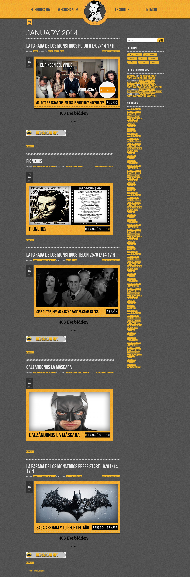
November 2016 (134, 114)
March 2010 (132, 311)
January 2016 (133, 139)
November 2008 (134, 350)
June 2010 (131, 303)
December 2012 (134, 230)
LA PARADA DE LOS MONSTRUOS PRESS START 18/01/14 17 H (72, 468)
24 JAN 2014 (29, 271)
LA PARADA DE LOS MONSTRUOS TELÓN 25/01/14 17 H (70, 255)
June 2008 (131, 360)
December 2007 (134, 367)
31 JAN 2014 (29, 62)
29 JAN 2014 (29, 177)
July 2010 (131, 301)
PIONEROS (34, 161)
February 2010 (134, 313)
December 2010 (134, 289)
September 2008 (134, 355)
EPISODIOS (122, 10)
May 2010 (131, 306)
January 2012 (133, 257)
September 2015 (134, 148)
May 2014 (131, 188)
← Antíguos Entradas (35, 571)
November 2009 (134, 321)
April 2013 (131, 220)
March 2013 (132, 222)
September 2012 (134, 237)
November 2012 (134, 232)
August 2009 (132, 328)
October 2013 (133, 205)
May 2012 (131, 247)
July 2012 (131, 242)
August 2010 (132, 298)
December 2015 (134, 141)
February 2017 (134, 109)
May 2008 (131, 362)
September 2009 (134, 325)
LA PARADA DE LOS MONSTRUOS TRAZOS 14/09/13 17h (141, 95)
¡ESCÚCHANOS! (68, 10)
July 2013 (131, 212)
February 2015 (134, 166)
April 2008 (131, 365)
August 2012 (132, 239)
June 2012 (131, 244)
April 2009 (131, 338)
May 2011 (131, 276)
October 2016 (133, 117)
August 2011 (132, 269)
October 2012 (133, 234)
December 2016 (134, 112)
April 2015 (131, 161)
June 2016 (131, 126)
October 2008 (133, 352)
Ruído (56, 51)
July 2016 (131, 124)
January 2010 (133, 316)
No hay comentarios (111, 51)
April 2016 (131, 131)
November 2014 (134, 173)
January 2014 (133, 198)
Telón (80, 166)
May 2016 (131, 129)
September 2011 (134, 266)
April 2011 (131, 279)
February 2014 (134, 195)
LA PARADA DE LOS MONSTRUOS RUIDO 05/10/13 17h (141, 77)
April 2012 (131, 249)
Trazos (143, 62)
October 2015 (133, 146)
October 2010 (133, 293)
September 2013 (134, 207)
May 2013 (131, 217)
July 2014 (131, 183)
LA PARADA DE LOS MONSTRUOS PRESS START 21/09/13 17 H (144, 86)
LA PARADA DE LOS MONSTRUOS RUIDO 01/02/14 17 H (70, 46)
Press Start (83, 372)
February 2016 (134, 136)
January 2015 (133, 168)
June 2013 (131, 215)
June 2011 (131, 274)
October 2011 (133, 264)
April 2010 (131, 308)
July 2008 (131, 357)
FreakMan (131, 76)
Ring (142, 58)
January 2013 (133, 227)
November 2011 (134, 262)
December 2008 (134, 348)
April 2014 (131, 190)
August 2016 (132, 121)
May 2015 (131, 158)
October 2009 (133, 323)
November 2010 (134, 291)
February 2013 (134, 225)
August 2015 (132, 151)
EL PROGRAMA (40, 10)
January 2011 (133, 286)
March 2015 (132, 163)
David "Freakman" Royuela (44, 166)
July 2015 (131, 153)
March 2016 (132, 134)
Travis (35, 51)
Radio (50, 51)
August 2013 (132, 210)
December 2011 (134, 259)
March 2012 (132, 252)
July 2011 (131, 271)
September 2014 (134, 178)
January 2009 (133, 345)
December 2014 (134, 171)
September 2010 (134, 296)
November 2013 (134, 203)
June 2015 (131, 156)
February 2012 (134, 254)
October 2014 (133, 176)
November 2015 (134, 144)
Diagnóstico (71, 166)
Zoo (62, 51)
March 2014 (132, 193)
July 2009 (131, 330)
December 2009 (134, 318)
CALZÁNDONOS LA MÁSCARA (49, 367)
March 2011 (132, 281)
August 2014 (132, 180)
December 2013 (134, 200)
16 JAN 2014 (29, 487)
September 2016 (134, 119)
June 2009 (131, 333)
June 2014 (131, 185)
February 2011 (134, 284)
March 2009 (132, 340)
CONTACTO (150, 10)
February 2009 (134, 343)
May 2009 (131, 335)
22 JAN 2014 (29, 383)
